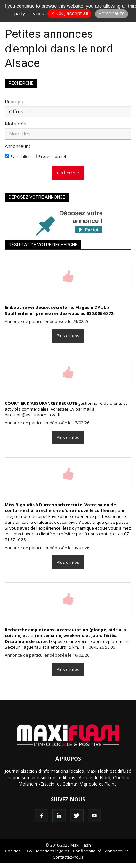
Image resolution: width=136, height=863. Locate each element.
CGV (28, 851)
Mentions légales (52, 851)
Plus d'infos (68, 336)
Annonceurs (117, 851)
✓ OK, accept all (69, 13)
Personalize (111, 13)
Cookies (13, 851)
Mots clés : (16, 123)
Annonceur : (17, 146)
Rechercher (68, 173)
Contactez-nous (68, 857)
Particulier (20, 156)
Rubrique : (16, 101)
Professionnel (52, 156)
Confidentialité (87, 851)
